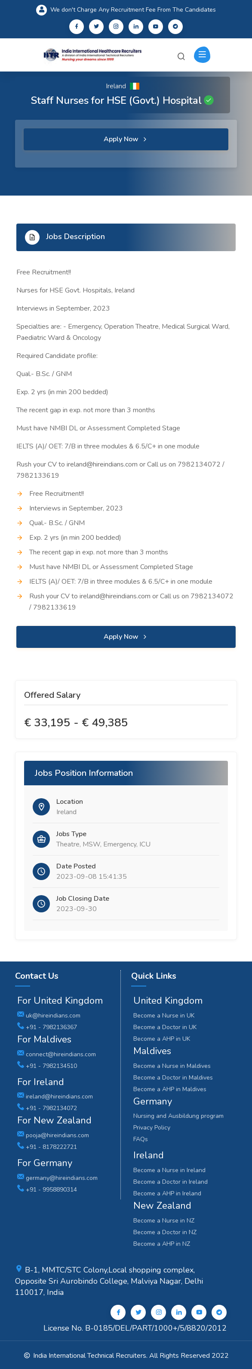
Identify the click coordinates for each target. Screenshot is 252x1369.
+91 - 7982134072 (47, 1108)
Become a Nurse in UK (163, 1015)
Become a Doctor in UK (165, 1027)
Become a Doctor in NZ (165, 1232)
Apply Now (126, 139)
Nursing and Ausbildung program (178, 1116)
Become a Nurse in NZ (163, 1221)
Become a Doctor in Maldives (173, 1077)
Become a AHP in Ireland (167, 1193)
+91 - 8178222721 (47, 1147)
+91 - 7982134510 (47, 1066)
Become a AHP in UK (161, 1039)
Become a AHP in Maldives (169, 1089)
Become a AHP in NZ (161, 1244)
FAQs (140, 1139)
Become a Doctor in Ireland (170, 1182)
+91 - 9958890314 (47, 1189)
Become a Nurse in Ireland (169, 1170)
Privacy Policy (151, 1127)
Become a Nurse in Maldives (172, 1066)
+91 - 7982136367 (47, 1027)
